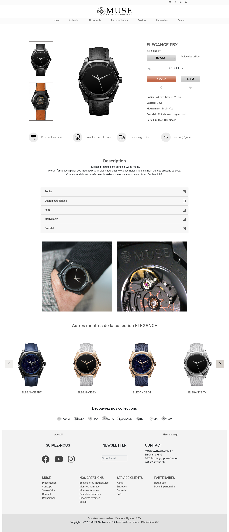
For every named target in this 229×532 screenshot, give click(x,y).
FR (170, 2)
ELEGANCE (124, 418)
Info (190, 78)
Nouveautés (102, 482)
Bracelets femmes (90, 498)
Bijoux (83, 501)
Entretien (122, 486)
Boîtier (48, 191)
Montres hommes (90, 486)
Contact (46, 494)
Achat (120, 482)
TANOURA (63, 418)
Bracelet (49, 228)
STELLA (78, 418)
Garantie (121, 490)
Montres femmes (89, 490)
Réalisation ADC (150, 522)
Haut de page (170, 434)
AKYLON (167, 418)
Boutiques (160, 482)
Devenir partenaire (164, 486)
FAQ (119, 494)
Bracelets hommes (90, 494)
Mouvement (51, 218)
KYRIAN (93, 418)
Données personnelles (101, 518)
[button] (220, 364)
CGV (138, 518)
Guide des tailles (190, 56)
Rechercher (48, 498)
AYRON (140, 418)
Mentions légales (125, 518)
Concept (47, 486)
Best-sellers (86, 482)
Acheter (161, 78)
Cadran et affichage (56, 200)
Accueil (58, 434)
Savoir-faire (48, 490)
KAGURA (108, 418)
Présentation (49, 482)
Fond (47, 209)
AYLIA (153, 418)
